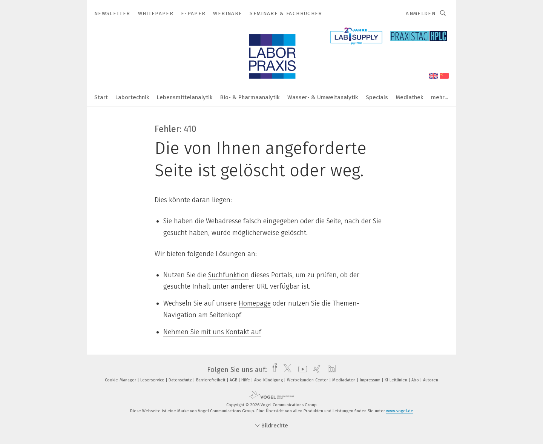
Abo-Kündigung (269, 380)
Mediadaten (344, 380)
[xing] (315, 370)
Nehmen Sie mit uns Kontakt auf (212, 332)
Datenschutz (181, 380)
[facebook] (273, 370)
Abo (415, 380)
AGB (234, 380)
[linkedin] (329, 370)
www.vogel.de (399, 411)
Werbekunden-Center (308, 380)
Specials (377, 97)
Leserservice (153, 380)
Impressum (371, 380)
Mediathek (409, 97)
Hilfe (246, 380)
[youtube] (301, 370)
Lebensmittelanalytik (185, 97)
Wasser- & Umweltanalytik (322, 97)
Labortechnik (132, 97)
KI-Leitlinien (396, 380)
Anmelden (421, 13)
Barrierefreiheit (211, 380)
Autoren (430, 380)
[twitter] (286, 370)
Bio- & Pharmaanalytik (250, 97)
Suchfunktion (228, 275)
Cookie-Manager (121, 380)
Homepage (255, 303)
